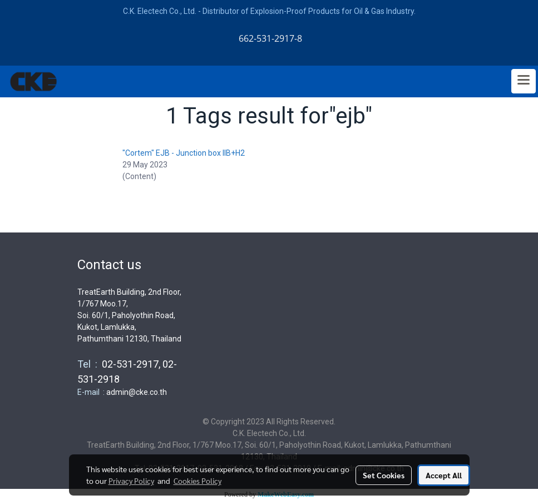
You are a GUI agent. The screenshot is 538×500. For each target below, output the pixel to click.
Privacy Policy (131, 481)
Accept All (444, 475)
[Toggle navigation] (523, 81)
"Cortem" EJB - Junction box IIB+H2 (183, 152)
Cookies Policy (197, 481)
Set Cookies (383, 475)
